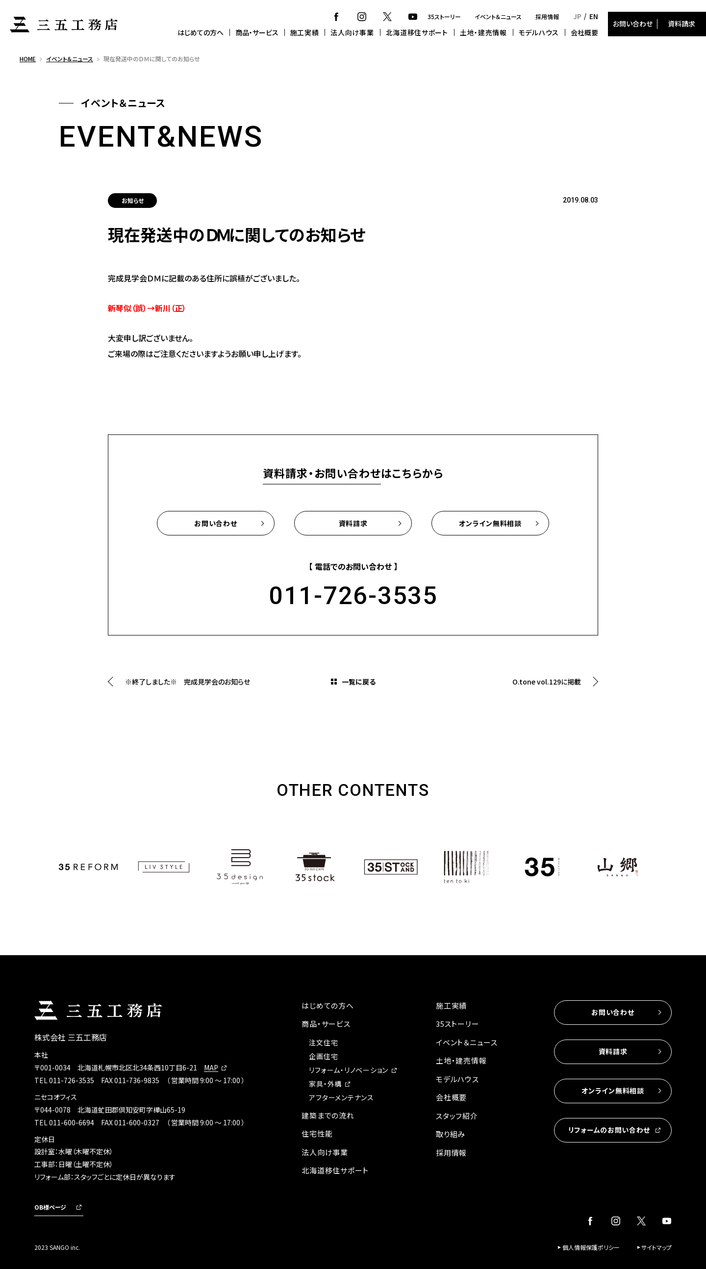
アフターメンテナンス (341, 1097)
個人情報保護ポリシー (591, 1247)
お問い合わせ (633, 23)
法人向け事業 (352, 32)
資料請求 (681, 23)
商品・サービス (256, 32)
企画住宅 (323, 1056)
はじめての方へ (200, 32)
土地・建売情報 (483, 32)
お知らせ (133, 200)
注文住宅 (323, 1042)
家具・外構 (325, 1084)
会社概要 (584, 32)
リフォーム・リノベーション (348, 1070)
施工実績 (304, 32)
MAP (211, 1067)
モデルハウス (539, 32)
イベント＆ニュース (498, 16)
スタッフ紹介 (457, 1116)
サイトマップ (656, 1247)
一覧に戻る (359, 681)
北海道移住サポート (417, 32)
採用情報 (547, 16)
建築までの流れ (328, 1115)
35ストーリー (444, 16)
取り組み (450, 1134)
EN (593, 16)
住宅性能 (317, 1133)
